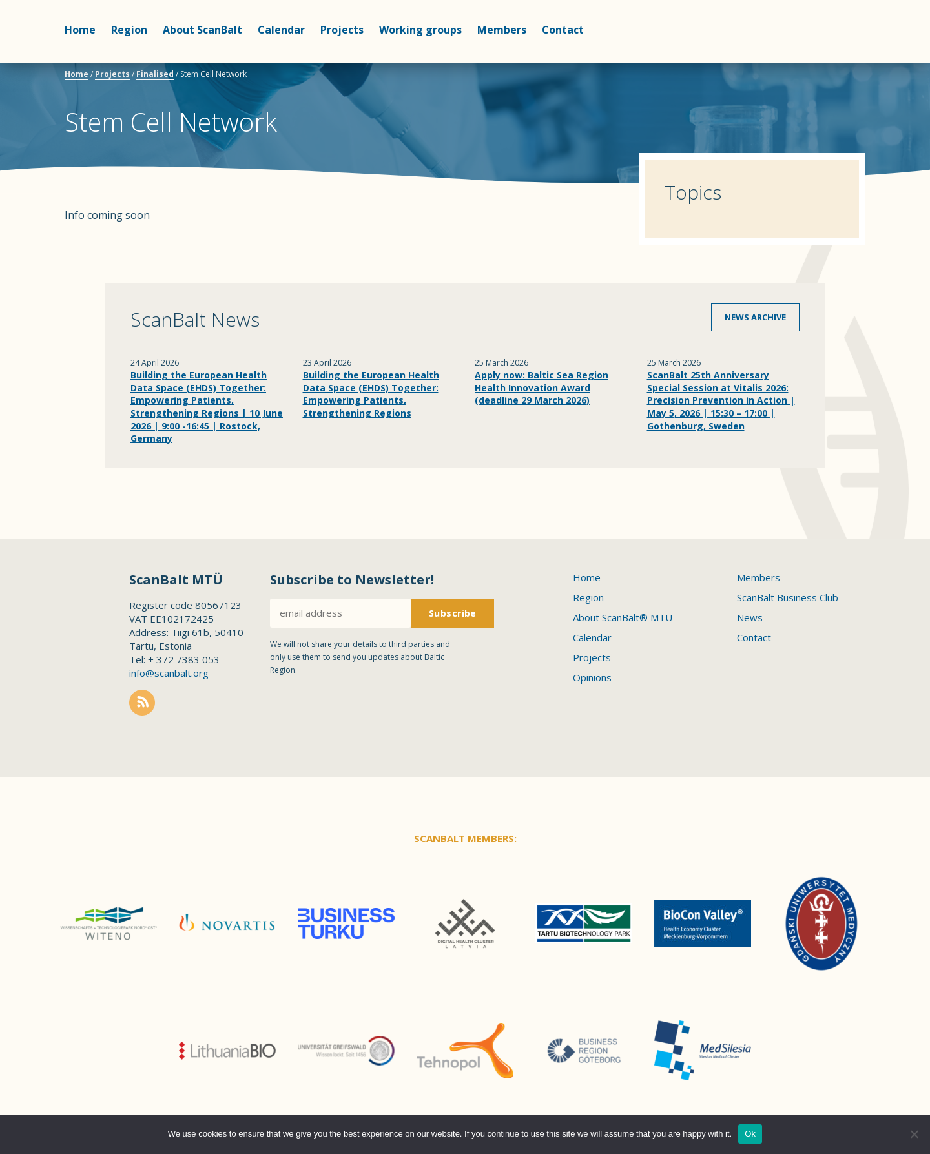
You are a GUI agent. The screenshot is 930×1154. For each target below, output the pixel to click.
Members (501, 30)
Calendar (281, 30)
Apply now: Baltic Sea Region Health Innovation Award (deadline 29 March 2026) (541, 387)
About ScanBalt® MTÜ (622, 617)
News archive (755, 317)
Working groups (420, 30)
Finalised (155, 73)
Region (129, 30)
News (750, 617)
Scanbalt (833, 61)
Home (80, 30)
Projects (342, 30)
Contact (563, 30)
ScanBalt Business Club (787, 597)
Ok (750, 1134)
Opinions (592, 677)
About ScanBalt (202, 30)
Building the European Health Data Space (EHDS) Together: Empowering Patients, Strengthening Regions (371, 394)
